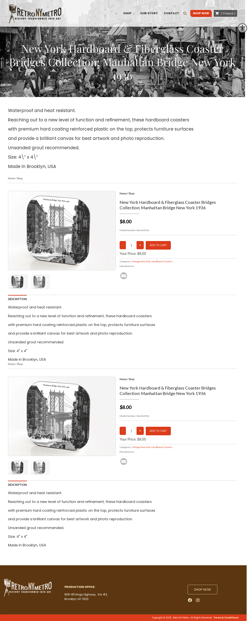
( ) (225, 13)
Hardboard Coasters (162, 261)
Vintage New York (141, 261)
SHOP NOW (202, 589)
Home (11, 178)
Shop (20, 178)
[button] (242, 28)
